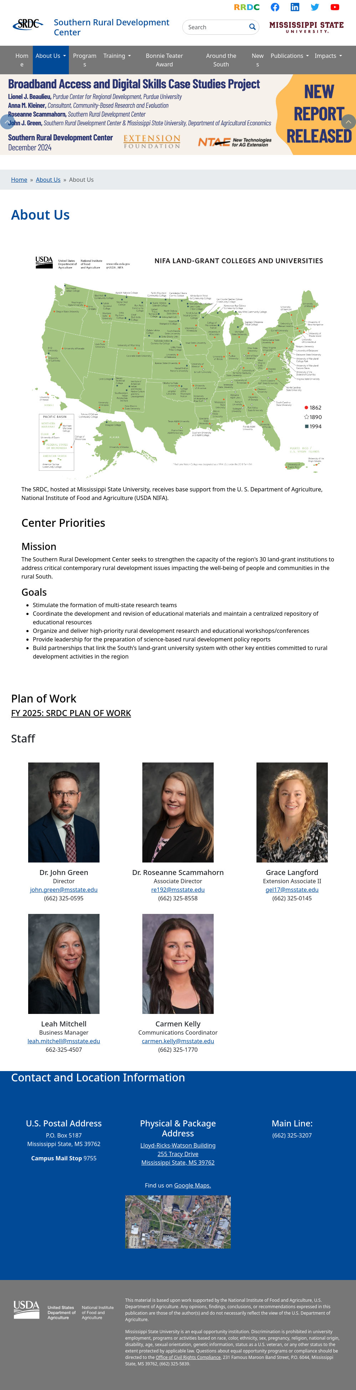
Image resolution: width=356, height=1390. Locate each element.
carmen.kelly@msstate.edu (178, 1041)
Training (115, 56)
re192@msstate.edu (178, 890)
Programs (85, 60)
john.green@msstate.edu (63, 890)
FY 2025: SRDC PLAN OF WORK (71, 713)
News (258, 60)
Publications (288, 56)
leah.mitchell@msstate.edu (63, 1041)
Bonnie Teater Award (164, 60)
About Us (52, 55)
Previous (7, 121)
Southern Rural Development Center (111, 27)
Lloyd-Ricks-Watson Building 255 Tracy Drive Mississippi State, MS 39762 (177, 1153)
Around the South (221, 60)
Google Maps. (192, 1185)
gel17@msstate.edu (292, 890)
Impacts (326, 56)
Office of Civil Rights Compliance (188, 1357)
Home (22, 60)
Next (348, 121)
